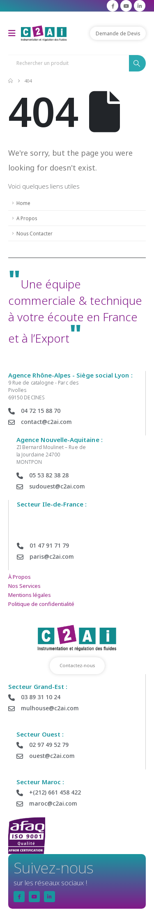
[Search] (137, 63)
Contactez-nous (77, 665)
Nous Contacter (34, 233)
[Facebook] (112, 6)
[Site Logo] (44, 33)
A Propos (26, 218)
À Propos (19, 576)
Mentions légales (29, 595)
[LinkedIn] (139, 6)
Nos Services (24, 586)
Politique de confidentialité (41, 604)
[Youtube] (126, 6)
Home (23, 203)
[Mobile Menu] (14, 33)
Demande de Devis (118, 33)
